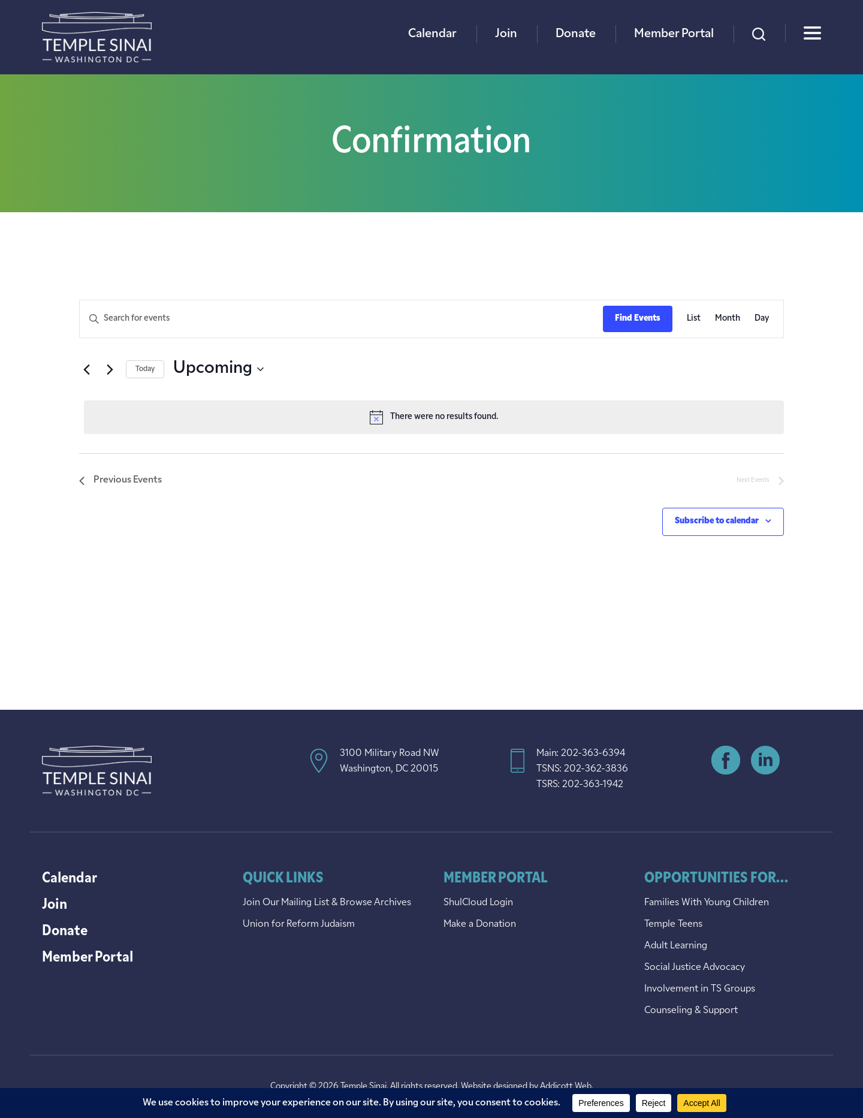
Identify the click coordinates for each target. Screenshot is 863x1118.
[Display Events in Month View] (727, 319)
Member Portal (674, 34)
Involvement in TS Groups (699, 989)
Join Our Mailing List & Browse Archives (327, 903)
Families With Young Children (706, 903)
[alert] (434, 417)
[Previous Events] (86, 369)
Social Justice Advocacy (694, 967)
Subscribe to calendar (717, 521)
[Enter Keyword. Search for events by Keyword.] (341, 319)
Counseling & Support (691, 1010)
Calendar (432, 34)
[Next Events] (109, 369)
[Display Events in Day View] (762, 319)
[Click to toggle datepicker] (218, 369)
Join (506, 34)
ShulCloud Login (478, 903)
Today (145, 369)
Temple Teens (673, 924)
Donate (576, 34)
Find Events (637, 318)
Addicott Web (566, 1086)
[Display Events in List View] (694, 319)
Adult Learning (675, 946)
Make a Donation (479, 924)
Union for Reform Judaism (299, 924)
